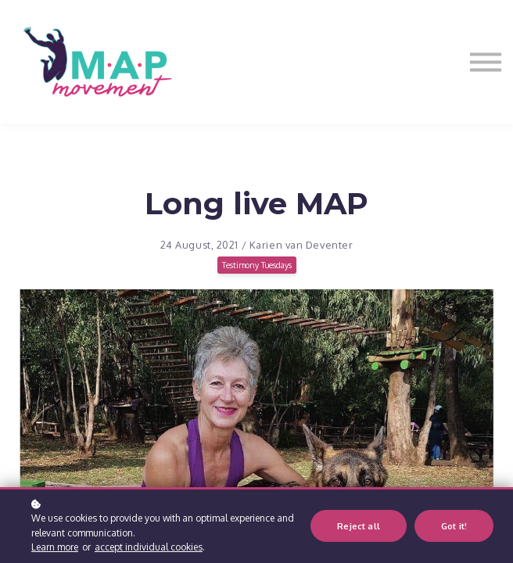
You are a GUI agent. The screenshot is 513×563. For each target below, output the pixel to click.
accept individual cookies (149, 547)
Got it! (454, 526)
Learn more (54, 547)
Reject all (358, 526)
